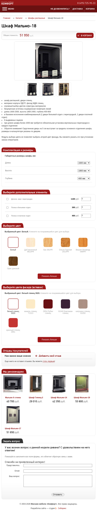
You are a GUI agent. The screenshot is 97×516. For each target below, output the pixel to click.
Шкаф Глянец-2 (36, 397)
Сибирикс (62, 508)
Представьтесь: (13, 465)
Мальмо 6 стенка (13, 397)
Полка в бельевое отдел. (21, 207)
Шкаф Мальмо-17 (13, 428)
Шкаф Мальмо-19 (82, 397)
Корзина (90, 9)
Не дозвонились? (60, 9)
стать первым (48, 361)
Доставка (78, 9)
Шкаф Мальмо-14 (59, 397)
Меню (8, 9)
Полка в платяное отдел (20, 216)
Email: (17, 471)
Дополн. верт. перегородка (21, 199)
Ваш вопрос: (14, 476)
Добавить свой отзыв (50, 355)
